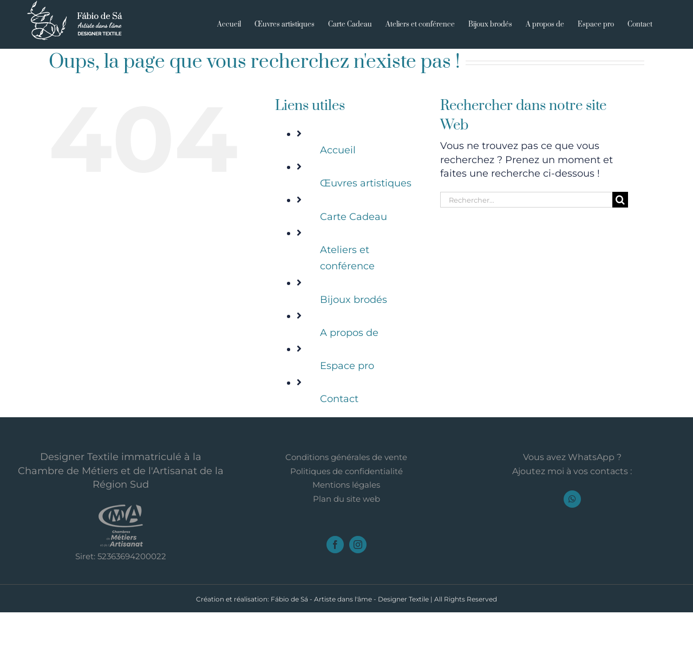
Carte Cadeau (353, 217)
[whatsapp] (572, 546)
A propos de (349, 333)
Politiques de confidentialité (346, 519)
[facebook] (335, 592)
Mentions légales (346, 533)
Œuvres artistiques (365, 183)
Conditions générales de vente (346, 505)
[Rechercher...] (526, 200)
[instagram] (358, 592)
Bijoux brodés (353, 300)
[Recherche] (620, 200)
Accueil (338, 150)
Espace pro (347, 366)
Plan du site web (346, 547)
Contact (339, 399)
